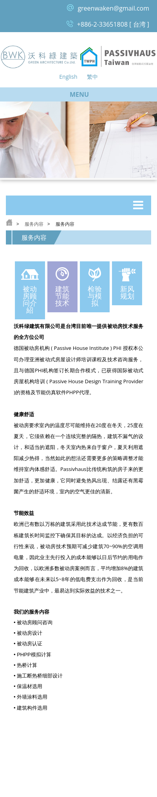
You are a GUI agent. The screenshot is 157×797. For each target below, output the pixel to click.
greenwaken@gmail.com (113, 8)
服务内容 (34, 224)
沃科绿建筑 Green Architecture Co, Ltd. (39, 56)
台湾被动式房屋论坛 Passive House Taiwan (118, 56)
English (68, 76)
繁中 (92, 76)
